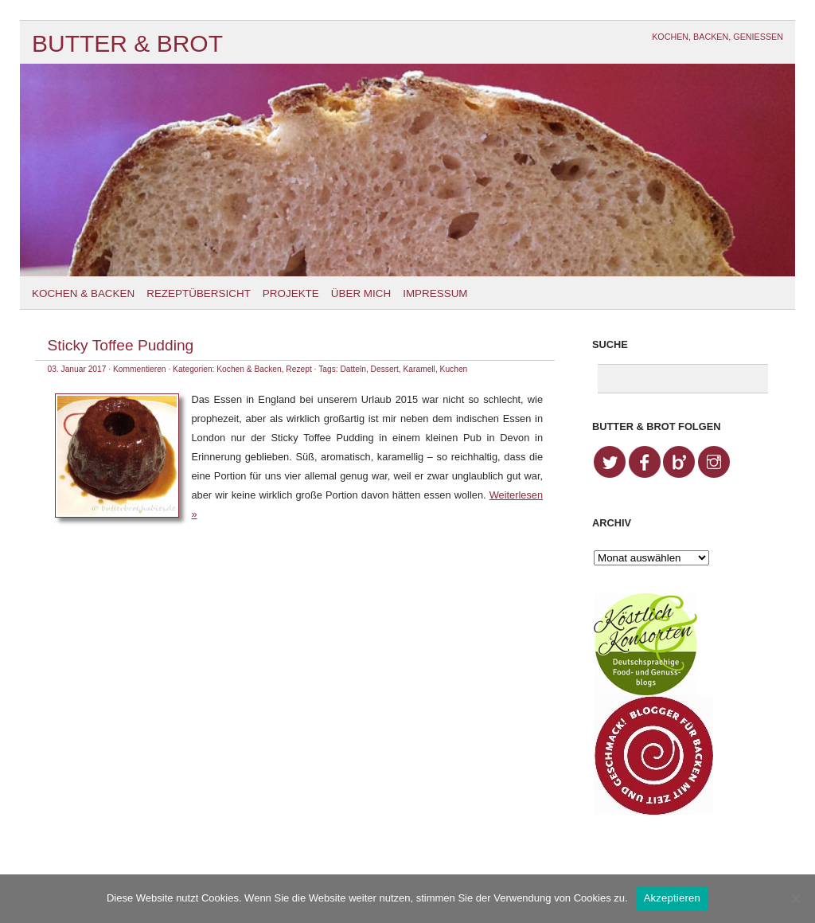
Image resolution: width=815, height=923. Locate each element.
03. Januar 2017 (76, 369)
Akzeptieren (672, 898)
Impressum (435, 293)
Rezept (298, 369)
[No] (795, 898)
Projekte (291, 293)
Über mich (361, 293)
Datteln (352, 369)
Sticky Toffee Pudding (120, 345)
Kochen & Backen (83, 293)
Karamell (419, 369)
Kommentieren (139, 369)
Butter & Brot (127, 43)
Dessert (385, 369)
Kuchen (454, 369)
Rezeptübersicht (198, 293)
